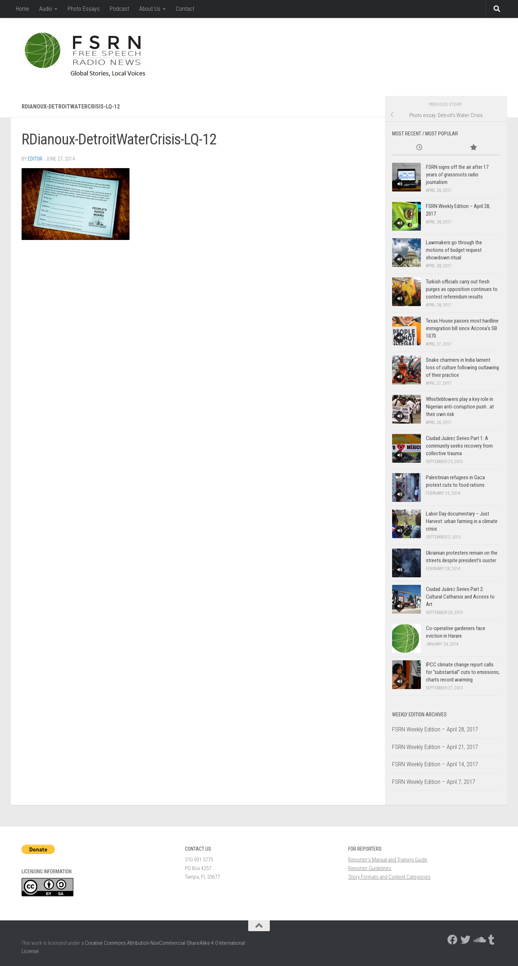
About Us (149, 8)
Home (22, 8)
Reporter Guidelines (369, 868)
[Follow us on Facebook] (452, 940)
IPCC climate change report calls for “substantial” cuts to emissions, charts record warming (463, 672)
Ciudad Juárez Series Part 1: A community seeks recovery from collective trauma (459, 446)
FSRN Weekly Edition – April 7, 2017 (433, 781)
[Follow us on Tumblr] (491, 940)
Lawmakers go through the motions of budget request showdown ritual (454, 250)
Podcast (119, 8)
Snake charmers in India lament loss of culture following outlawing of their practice (462, 367)
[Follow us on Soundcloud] (478, 940)
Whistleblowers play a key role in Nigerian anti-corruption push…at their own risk (460, 406)
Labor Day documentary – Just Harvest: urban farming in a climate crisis (461, 521)
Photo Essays (84, 8)
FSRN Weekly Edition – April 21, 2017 (435, 746)
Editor (35, 159)
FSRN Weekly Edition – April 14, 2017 (435, 764)
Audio (45, 8)
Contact (185, 8)
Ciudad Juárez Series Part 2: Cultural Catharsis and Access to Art (460, 596)
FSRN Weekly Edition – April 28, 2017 (435, 729)
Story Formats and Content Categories (389, 877)
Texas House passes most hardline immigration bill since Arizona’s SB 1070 (462, 328)
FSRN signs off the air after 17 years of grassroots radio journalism (457, 174)
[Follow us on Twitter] (465, 940)
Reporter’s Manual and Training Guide (387, 859)
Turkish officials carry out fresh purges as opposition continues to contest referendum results (461, 289)
